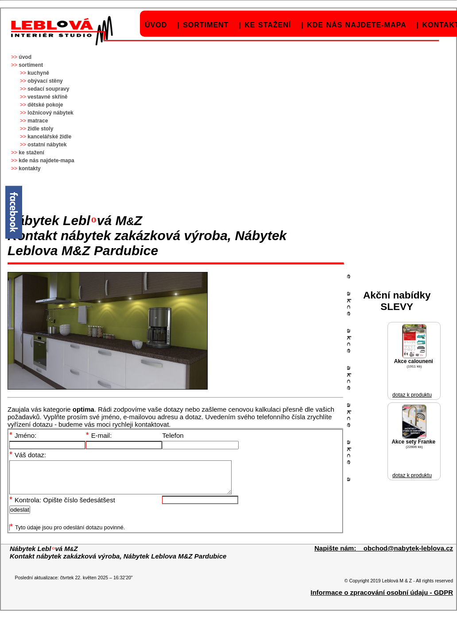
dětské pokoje (45, 105)
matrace (37, 121)
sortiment (205, 25)
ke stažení (267, 25)
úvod (156, 25)
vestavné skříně (47, 97)
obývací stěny (44, 81)
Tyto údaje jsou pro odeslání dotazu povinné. (67, 534)
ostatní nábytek (46, 145)
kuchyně (38, 73)
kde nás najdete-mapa (356, 25)
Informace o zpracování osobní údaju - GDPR (381, 599)
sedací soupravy (48, 89)
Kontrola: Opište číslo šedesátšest (62, 506)
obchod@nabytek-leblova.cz (408, 555)
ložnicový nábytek (50, 113)
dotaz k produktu (412, 395)
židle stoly (40, 129)
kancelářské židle (49, 137)
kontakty (29, 168)
